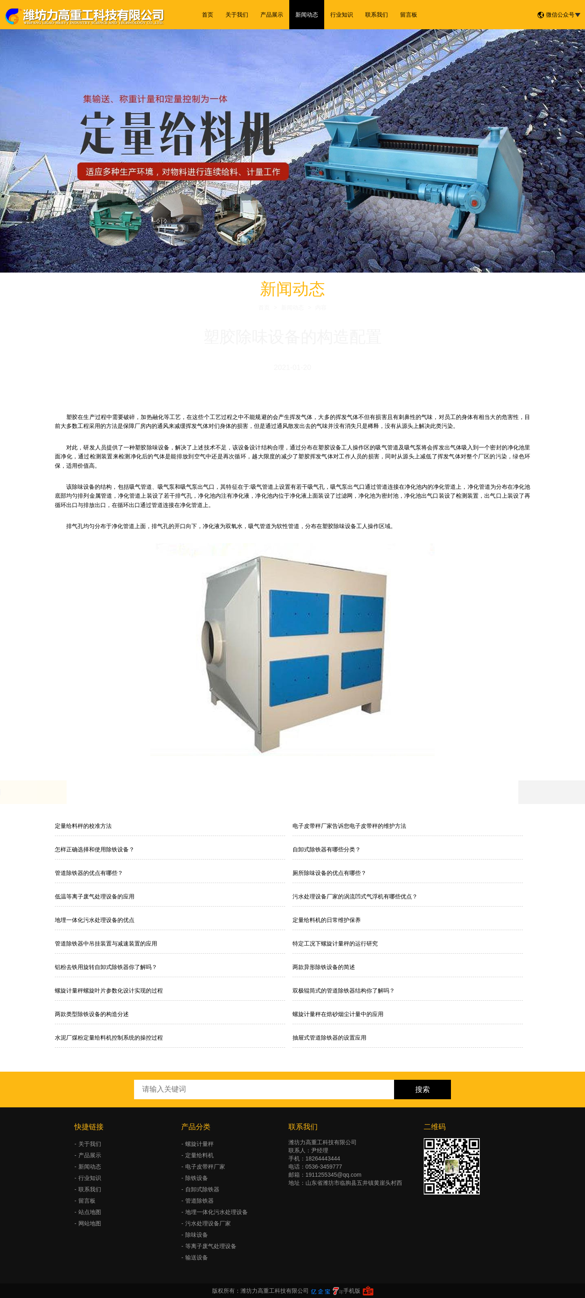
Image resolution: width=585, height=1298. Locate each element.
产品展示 (271, 14)
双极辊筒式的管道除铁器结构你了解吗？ (343, 990)
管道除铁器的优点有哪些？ (89, 873)
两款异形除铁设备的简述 (323, 967)
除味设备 (196, 1234)
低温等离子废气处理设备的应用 (94, 896)
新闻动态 (306, 14)
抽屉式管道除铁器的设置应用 (329, 1037)
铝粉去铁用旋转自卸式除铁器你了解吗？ (106, 967)
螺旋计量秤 (199, 1144)
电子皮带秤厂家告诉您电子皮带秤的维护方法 (349, 826)
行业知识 (341, 14)
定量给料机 (199, 1155)
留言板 (408, 14)
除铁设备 (196, 1178)
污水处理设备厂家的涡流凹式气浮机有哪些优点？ (355, 896)
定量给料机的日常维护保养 (326, 920)
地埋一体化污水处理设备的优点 (94, 920)
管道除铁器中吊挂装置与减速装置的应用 (106, 943)
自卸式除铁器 (202, 1189)
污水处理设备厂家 (208, 1223)
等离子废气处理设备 (210, 1246)
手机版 (351, 1290)
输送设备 (196, 1257)
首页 (207, 14)
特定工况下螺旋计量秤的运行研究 (335, 943)
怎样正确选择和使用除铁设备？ (94, 849)
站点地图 (89, 1212)
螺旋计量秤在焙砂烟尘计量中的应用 (338, 1014)
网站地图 (89, 1223)
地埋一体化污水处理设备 (216, 1212)
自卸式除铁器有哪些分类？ (326, 849)
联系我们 (376, 14)
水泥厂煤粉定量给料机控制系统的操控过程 (109, 1037)
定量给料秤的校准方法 (83, 826)
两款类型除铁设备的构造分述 (92, 1014)
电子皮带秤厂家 (205, 1166)
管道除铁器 (199, 1200)
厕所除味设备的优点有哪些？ (329, 873)
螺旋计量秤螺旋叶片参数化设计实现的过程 (109, 990)
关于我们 (236, 14)
